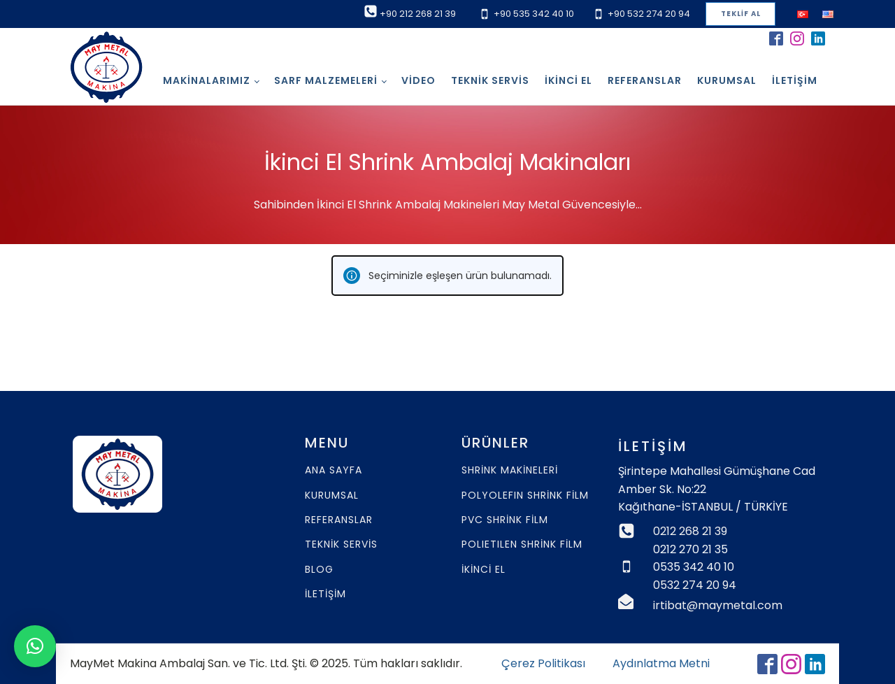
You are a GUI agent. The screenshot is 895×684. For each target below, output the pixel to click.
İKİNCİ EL (483, 569)
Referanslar (645, 80)
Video (418, 80)
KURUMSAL (332, 495)
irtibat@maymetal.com (717, 605)
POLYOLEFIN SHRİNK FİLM (525, 495)
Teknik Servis (490, 80)
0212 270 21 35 (690, 549)
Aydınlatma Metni (661, 663)
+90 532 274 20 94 (649, 13)
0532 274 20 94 (694, 585)
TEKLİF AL (741, 13)
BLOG (319, 569)
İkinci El (568, 80)
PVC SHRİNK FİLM (504, 520)
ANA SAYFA (333, 470)
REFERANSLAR (339, 520)
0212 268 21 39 (690, 531)
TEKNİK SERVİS (341, 544)
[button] (35, 646)
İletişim (794, 80)
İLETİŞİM (325, 594)
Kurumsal (727, 80)
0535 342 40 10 (693, 567)
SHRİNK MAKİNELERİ (509, 470)
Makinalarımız (206, 80)
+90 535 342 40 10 (534, 13)
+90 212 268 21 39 (418, 13)
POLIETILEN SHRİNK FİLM (521, 544)
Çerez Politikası (543, 663)
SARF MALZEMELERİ (326, 80)
